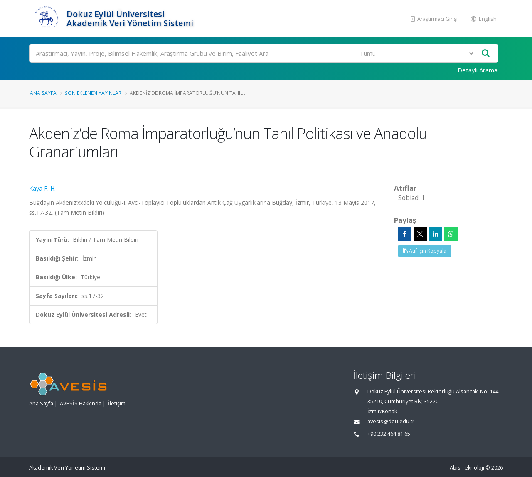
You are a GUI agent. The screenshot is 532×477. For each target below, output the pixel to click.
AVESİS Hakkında (80, 403)
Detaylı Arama (478, 70)
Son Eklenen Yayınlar (93, 92)
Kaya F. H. (42, 188)
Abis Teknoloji (467, 467)
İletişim (117, 403)
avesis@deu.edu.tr (390, 421)
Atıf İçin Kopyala (424, 250)
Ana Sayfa (43, 92)
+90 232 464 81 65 (388, 433)
